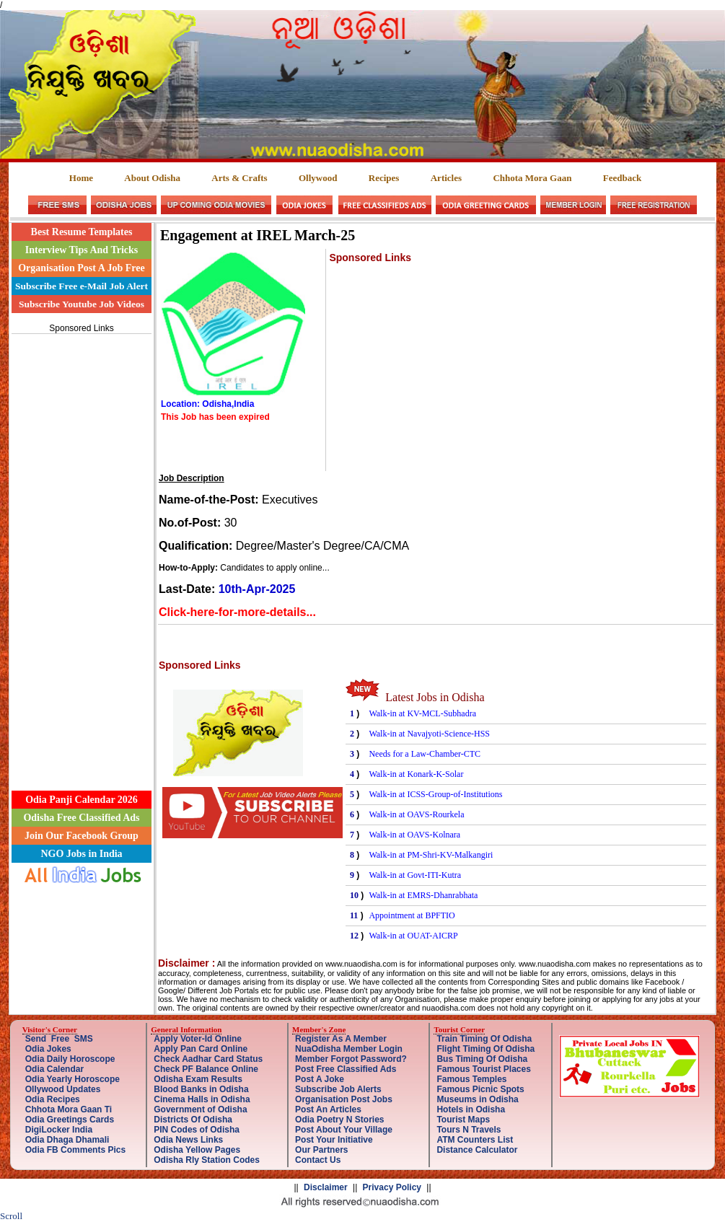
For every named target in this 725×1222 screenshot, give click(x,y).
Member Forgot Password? (351, 1059)
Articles (446, 177)
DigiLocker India (58, 1130)
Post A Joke (319, 1079)
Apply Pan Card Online (200, 1049)
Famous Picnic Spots (480, 1089)
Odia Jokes (48, 1049)
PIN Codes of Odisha (197, 1130)
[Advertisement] (81, 554)
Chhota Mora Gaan (532, 177)
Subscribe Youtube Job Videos (81, 304)
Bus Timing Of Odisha (481, 1059)
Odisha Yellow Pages (197, 1150)
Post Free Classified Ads (345, 1069)
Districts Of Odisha (193, 1120)
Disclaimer (326, 1187)
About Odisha (152, 177)
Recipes (384, 177)
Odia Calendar (54, 1069)
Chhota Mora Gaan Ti (68, 1109)
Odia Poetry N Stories (339, 1120)
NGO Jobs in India (81, 853)
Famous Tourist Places (483, 1069)
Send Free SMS (59, 1039)
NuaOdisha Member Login (349, 1049)
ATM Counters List (474, 1140)
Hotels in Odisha (470, 1109)
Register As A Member (341, 1039)
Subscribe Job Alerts (338, 1089)
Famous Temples (471, 1079)
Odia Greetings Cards (69, 1120)
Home (81, 177)
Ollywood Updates (63, 1089)
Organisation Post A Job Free (81, 268)
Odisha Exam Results (198, 1079)
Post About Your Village (343, 1130)
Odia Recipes (52, 1099)
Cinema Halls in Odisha (202, 1099)
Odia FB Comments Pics (75, 1150)
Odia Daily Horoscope (70, 1059)
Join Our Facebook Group (82, 835)
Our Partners (321, 1150)
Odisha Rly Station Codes (207, 1160)
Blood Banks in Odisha (201, 1089)
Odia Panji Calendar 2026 (81, 799)
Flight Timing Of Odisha (485, 1049)
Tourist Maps (463, 1120)
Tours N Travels (468, 1130)
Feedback (622, 177)
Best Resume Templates (82, 232)
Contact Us (317, 1160)
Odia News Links (188, 1140)
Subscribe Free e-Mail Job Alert (81, 286)
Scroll (11, 1215)
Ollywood (318, 177)
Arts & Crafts (239, 177)
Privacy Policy (392, 1187)
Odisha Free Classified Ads (81, 817)
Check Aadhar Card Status (208, 1059)
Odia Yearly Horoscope (72, 1079)
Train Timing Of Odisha (484, 1039)
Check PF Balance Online (206, 1069)
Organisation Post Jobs (343, 1099)
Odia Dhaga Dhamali (67, 1140)
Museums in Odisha (477, 1099)
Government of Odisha (200, 1109)
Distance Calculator (476, 1150)
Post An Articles (328, 1109)
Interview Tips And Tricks (82, 250)
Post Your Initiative (334, 1140)
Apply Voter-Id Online (198, 1039)
